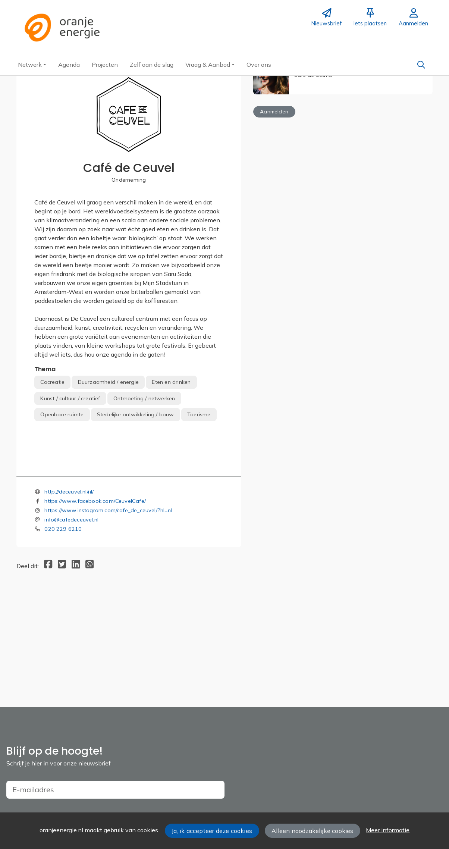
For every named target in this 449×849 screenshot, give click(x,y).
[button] (32, 64)
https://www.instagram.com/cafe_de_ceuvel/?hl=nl (108, 607)
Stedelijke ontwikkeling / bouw (135, 414)
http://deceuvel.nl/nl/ (69, 588)
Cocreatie (52, 382)
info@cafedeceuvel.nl (71, 616)
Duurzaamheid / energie (108, 382)
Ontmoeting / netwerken (144, 398)
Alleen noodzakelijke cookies (312, 830)
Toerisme (199, 414)
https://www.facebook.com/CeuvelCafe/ (94, 597)
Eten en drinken (171, 382)
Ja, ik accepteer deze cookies (212, 830)
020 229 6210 (63, 625)
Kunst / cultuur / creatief (70, 398)
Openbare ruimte (62, 414)
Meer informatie (387, 830)
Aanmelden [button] (274, 111)
